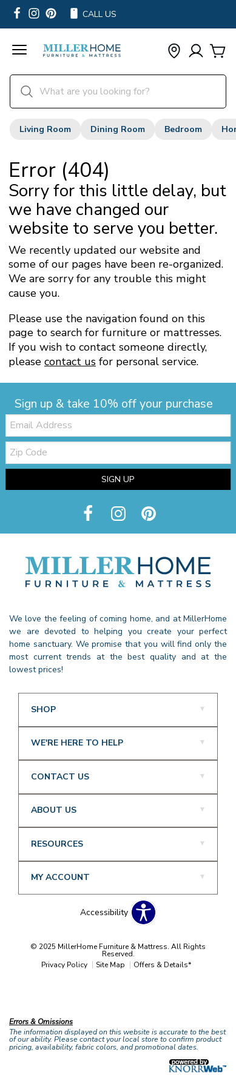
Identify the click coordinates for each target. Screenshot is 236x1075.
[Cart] (217, 51)
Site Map (110, 965)
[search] (118, 91)
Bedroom (183, 129)
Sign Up (117, 479)
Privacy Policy (64, 965)
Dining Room (117, 129)
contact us (70, 361)
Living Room (45, 129)
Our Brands (32, 996)
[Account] (195, 51)
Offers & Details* (162, 965)
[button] (19, 51)
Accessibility (104, 912)
